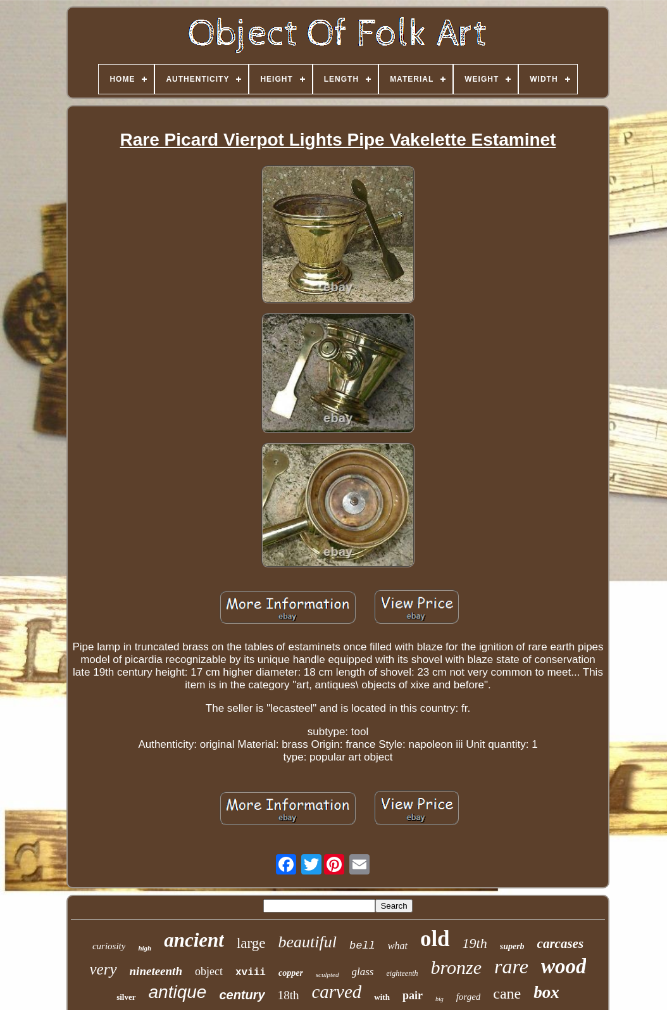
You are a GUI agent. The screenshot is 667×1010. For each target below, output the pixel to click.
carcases (560, 943)
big (439, 998)
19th (475, 943)
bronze (456, 967)
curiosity (109, 946)
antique (178, 992)
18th (288, 995)
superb (512, 946)
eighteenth (402, 973)
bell (362, 946)
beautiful (307, 942)
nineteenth (156, 971)
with (382, 997)
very (103, 969)
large (251, 943)
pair (412, 995)
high (144, 948)
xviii (250, 972)
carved (336, 992)
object (209, 971)
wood (564, 966)
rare (511, 966)
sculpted (327, 974)
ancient (194, 940)
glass (363, 972)
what (398, 945)
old (435, 938)
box (546, 992)
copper (290, 973)
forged (468, 997)
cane (507, 993)
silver (125, 997)
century (242, 995)
